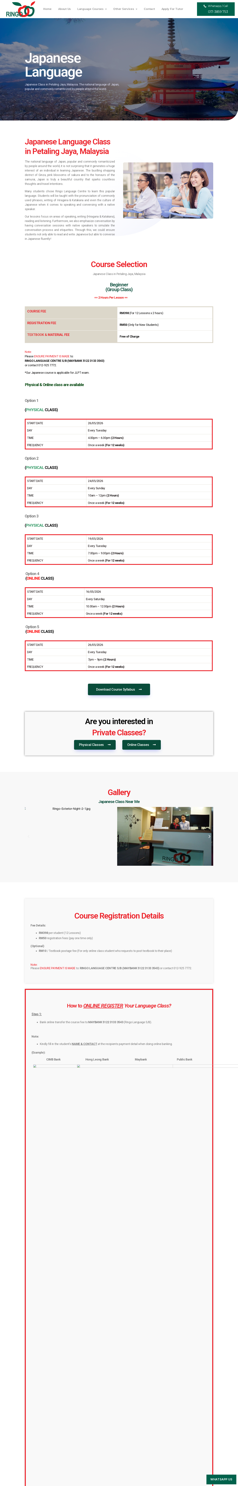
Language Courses (92, 9)
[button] (216, 9)
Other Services (125, 9)
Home (47, 9)
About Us (64, 9)
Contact (149, 9)
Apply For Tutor (172, 9)
